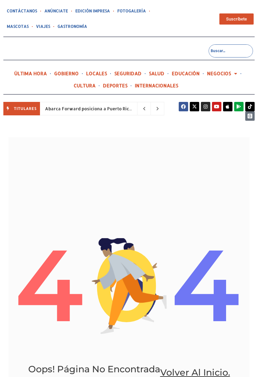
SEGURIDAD (127, 73)
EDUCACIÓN (186, 73)
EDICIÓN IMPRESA (86, 11)
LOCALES (96, 73)
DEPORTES (115, 85)
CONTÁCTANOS (20, 11)
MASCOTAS (152, 11)
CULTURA (84, 85)
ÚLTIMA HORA (30, 73)
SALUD (156, 73)
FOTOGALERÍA (122, 11)
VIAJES (13, 26)
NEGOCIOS (222, 73)
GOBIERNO (66, 73)
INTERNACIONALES (156, 85)
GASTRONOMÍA (40, 26)
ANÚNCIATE (52, 11)
